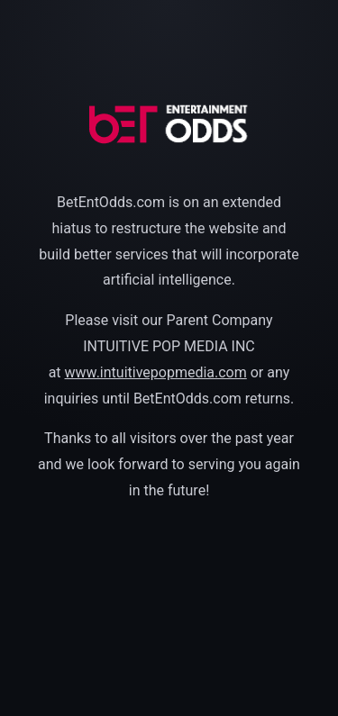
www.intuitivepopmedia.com (156, 372)
